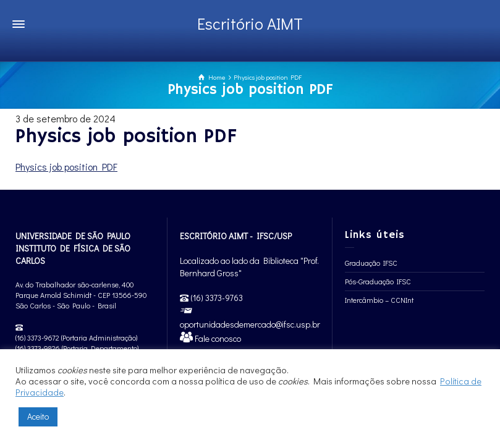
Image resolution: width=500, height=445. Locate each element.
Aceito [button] (38, 416)
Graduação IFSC (371, 263)
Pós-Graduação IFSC (378, 281)
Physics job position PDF (66, 166)
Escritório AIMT (250, 23)
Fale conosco (217, 338)
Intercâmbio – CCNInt (379, 300)
